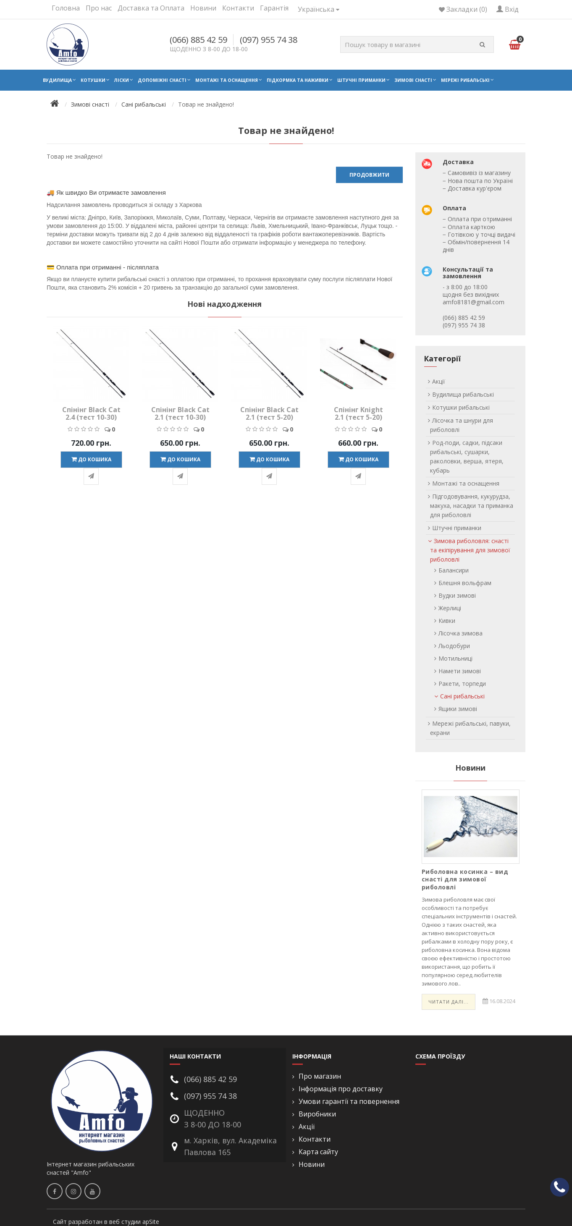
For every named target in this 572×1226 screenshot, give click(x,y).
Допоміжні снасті (162, 80)
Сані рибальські (143, 104)
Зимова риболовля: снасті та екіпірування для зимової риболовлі (470, 550)
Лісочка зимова (460, 633)
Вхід (507, 9)
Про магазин (320, 1076)
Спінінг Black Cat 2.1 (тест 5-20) (269, 413)
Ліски (121, 80)
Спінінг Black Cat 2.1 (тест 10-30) (180, 413)
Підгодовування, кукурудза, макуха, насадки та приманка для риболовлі (471, 505)
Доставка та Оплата (151, 8)
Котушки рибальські (461, 407)
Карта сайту (318, 1152)
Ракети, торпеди (462, 684)
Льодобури (454, 646)
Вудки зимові (457, 595)
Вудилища (57, 80)
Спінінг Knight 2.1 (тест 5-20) (358, 413)
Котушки (93, 80)
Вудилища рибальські (463, 394)
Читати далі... (448, 1002)
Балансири (453, 570)
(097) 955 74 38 (268, 39)
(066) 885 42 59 (198, 39)
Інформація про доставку (341, 1089)
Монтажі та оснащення (226, 80)
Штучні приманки (361, 80)
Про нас (99, 8)
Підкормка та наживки (297, 80)
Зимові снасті (413, 80)
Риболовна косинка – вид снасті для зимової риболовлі (465, 879)
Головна (66, 8)
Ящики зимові (457, 709)
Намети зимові (459, 671)
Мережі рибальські (465, 80)
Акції (438, 381)
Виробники (317, 1114)
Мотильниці (455, 658)
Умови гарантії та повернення (349, 1101)
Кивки (446, 621)
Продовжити (369, 174)
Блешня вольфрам (464, 583)
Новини (203, 8)
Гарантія (274, 8)
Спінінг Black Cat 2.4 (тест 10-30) (91, 413)
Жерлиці (449, 608)
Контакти (238, 8)
